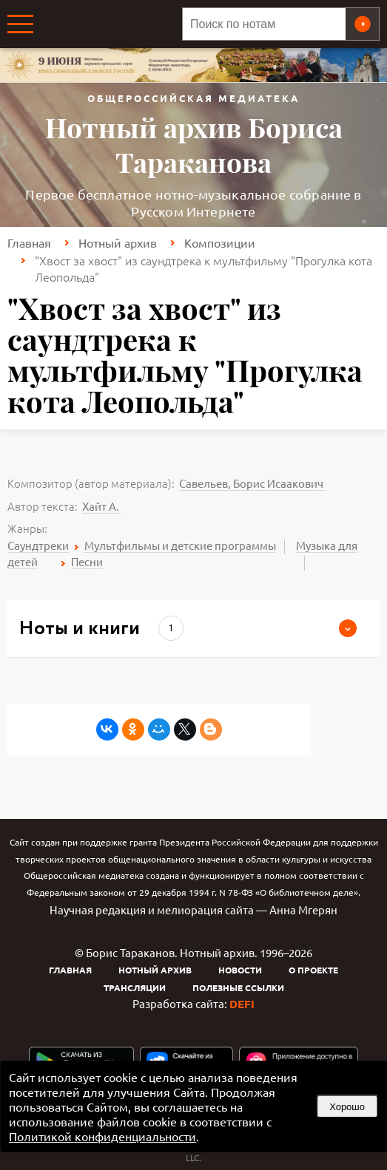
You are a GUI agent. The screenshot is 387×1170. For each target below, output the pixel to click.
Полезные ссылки (238, 987)
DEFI (242, 1003)
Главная (29, 242)
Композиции (219, 242)
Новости (240, 970)
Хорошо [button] (347, 1106)
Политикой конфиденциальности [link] (102, 1136)
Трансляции (135, 987)
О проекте (313, 970)
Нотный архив (117, 242)
